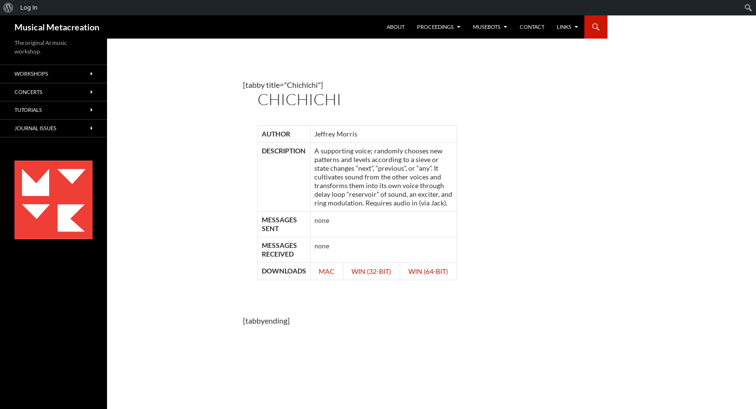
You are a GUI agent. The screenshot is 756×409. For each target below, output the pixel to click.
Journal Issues (35, 128)
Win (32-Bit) (371, 271)
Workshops (31, 73)
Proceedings (435, 27)
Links (564, 27)
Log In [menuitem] (29, 7)
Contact (532, 27)
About (396, 27)
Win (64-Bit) (428, 271)
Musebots (486, 27)
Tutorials (28, 110)
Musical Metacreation (56, 27)
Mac (327, 271)
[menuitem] (8, 7)
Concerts (28, 92)
